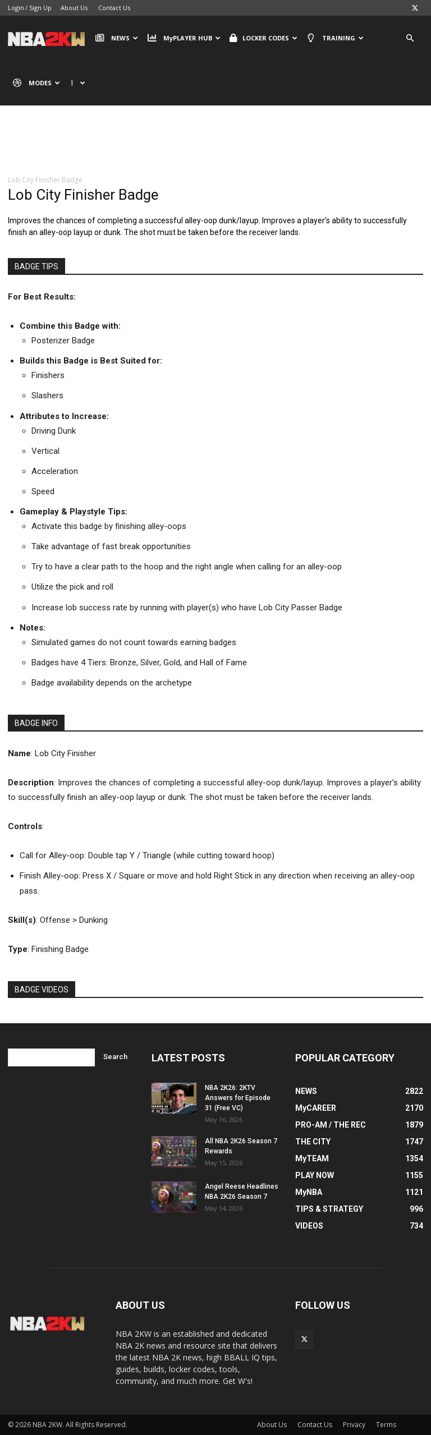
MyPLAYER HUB (183, 38)
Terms (386, 1424)
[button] (409, 38)
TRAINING (335, 38)
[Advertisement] (215, 149)
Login (16, 7)
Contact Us (114, 7)
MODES (36, 83)
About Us (74, 7)
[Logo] (49, 38)
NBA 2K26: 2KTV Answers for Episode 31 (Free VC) (237, 1098)
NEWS (116, 38)
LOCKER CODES (263, 38)
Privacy (354, 1424)
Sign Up (40, 7)
